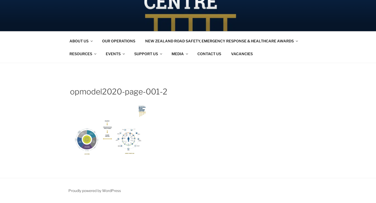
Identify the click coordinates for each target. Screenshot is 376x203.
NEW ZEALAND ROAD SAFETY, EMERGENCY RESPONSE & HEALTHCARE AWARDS (222, 41)
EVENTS (116, 54)
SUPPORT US (148, 54)
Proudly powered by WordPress (94, 190)
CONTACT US (209, 54)
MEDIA (180, 54)
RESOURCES (83, 54)
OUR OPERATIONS (118, 41)
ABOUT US (81, 41)
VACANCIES (242, 54)
